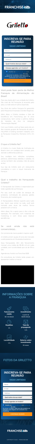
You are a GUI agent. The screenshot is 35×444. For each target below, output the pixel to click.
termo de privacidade (15, 73)
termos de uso (21, 72)
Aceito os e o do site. (17, 74)
